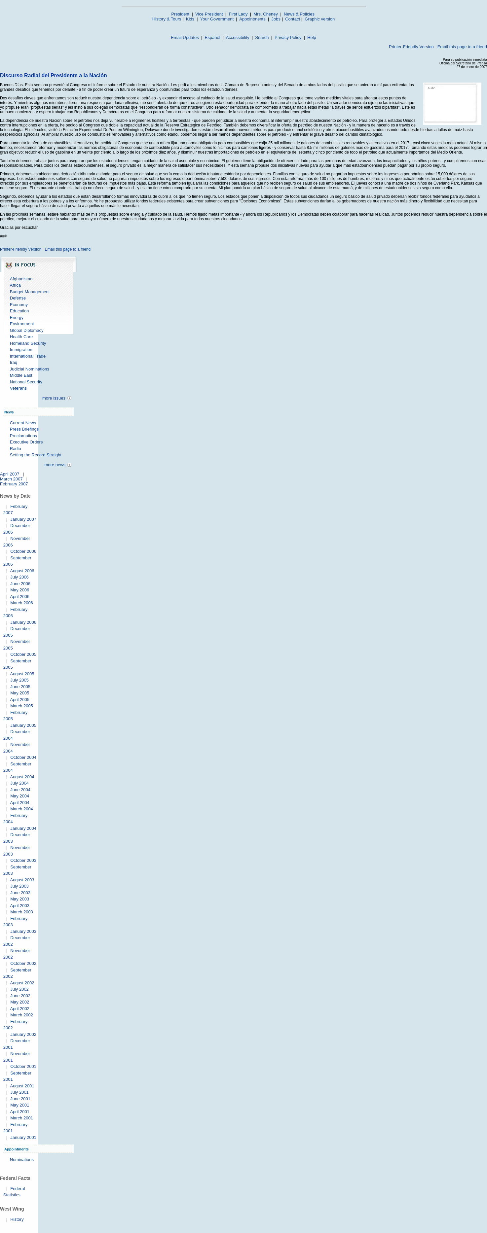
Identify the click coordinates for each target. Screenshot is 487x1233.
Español (212, 37)
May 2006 (19, 589)
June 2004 (20, 789)
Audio (431, 88)
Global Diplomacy (27, 330)
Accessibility (237, 37)
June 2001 (20, 1098)
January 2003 (23, 931)
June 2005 (20, 686)
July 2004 (19, 783)
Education (19, 310)
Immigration (21, 349)
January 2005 (23, 725)
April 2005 (19, 699)
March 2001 (21, 1117)
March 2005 (21, 705)
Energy (16, 317)
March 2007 (11, 478)
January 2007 (23, 519)
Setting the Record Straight (35, 454)
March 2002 (21, 1014)
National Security (26, 381)
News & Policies (299, 14)
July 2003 (19, 886)
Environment (22, 323)
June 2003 (20, 892)
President (180, 14)
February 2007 (14, 483)
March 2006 (21, 602)
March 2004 (21, 808)
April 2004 (19, 802)
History (16, 1219)
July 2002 (19, 989)
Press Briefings (24, 429)
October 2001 (23, 1066)
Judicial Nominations (29, 369)
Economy (19, 304)
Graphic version (320, 19)
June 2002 (20, 995)
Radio (15, 448)
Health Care (21, 336)
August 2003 (22, 879)
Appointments (252, 19)
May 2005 (19, 692)
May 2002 (19, 1002)
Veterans (18, 388)
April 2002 (19, 1008)
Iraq (13, 362)
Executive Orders (26, 442)
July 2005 (19, 680)
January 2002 (23, 1034)
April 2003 (19, 905)
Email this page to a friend (462, 46)
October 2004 (23, 757)
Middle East (21, 375)
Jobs (276, 19)
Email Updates (185, 37)
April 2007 (9, 474)
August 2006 (22, 570)
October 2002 (23, 963)
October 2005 (23, 654)
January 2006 (23, 622)
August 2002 (22, 982)
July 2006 (19, 577)
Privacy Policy (288, 37)
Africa (15, 285)
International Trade (28, 356)
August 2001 (22, 1085)
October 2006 (23, 551)
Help (311, 37)
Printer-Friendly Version (411, 46)
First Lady (238, 14)
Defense (18, 298)
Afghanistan (21, 278)
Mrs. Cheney (265, 14)
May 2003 (19, 899)
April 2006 (19, 596)
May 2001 (19, 1105)
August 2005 (22, 673)
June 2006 (20, 583)
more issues (53, 398)
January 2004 (23, 828)
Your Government (217, 19)
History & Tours (166, 19)
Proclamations (23, 435)
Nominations (22, 1159)
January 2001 (23, 1137)
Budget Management (30, 291)
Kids (190, 19)
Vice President (209, 14)
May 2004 (19, 795)
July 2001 (19, 1092)
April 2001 (19, 1111)
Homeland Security (28, 343)
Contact (292, 19)
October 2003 (23, 860)
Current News (23, 422)
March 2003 (21, 911)
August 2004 (22, 776)
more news (54, 464)
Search (262, 37)
